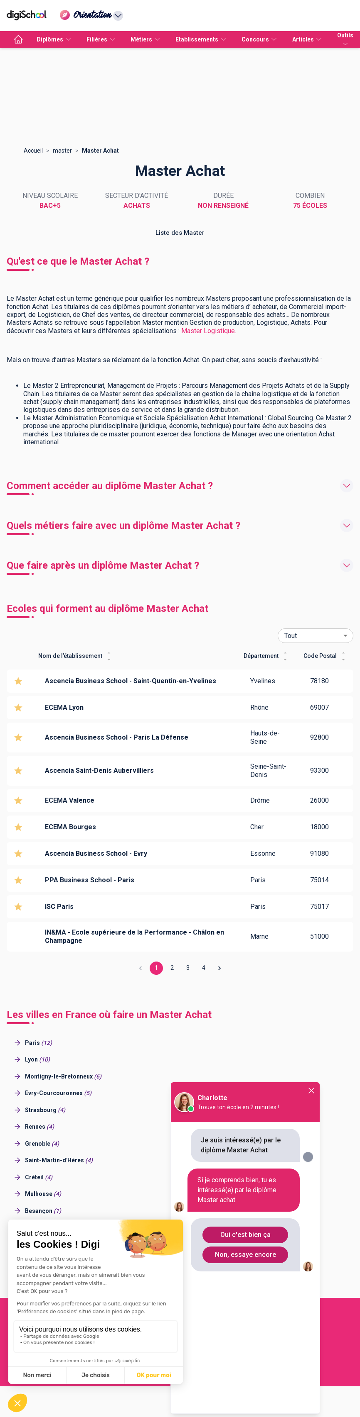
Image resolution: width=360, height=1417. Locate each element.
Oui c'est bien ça (245, 1235)
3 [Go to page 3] (188, 968)
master (62, 150)
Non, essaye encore (245, 1255)
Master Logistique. (208, 331)
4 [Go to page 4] (203, 968)
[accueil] (18, 39)
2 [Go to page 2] (172, 968)
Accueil (33, 150)
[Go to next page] (219, 968)
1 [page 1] (156, 968)
